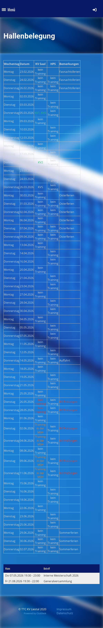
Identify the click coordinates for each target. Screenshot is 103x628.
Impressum (64, 609)
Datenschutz (65, 613)
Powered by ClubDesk (35, 613)
